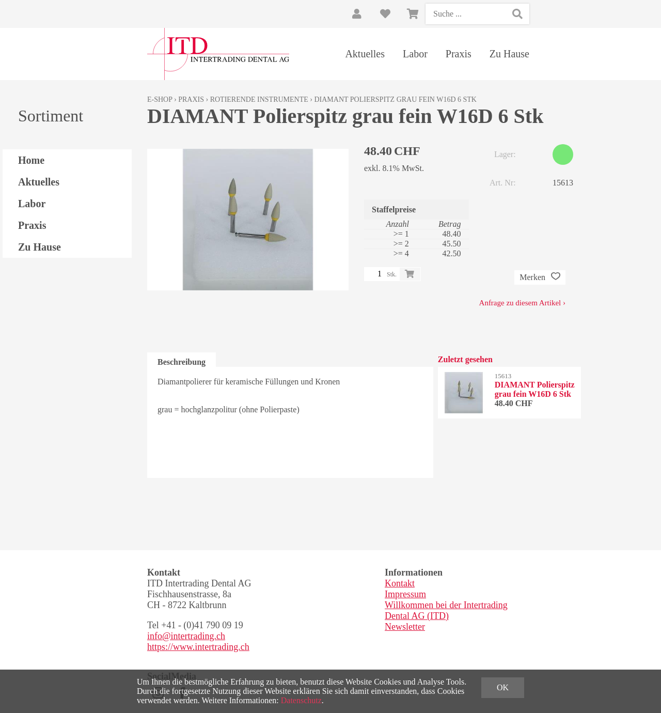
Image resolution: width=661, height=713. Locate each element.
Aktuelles (365, 53)
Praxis (458, 53)
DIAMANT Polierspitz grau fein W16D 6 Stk (395, 99)
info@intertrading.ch (186, 636)
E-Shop (159, 99)
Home (31, 160)
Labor (415, 53)
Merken (540, 277)
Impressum (405, 594)
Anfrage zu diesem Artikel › (522, 303)
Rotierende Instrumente (259, 99)
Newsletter (405, 627)
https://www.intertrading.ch (198, 647)
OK (503, 687)
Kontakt (400, 583)
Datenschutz (301, 700)
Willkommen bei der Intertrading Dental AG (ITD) (446, 610)
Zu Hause (509, 53)
